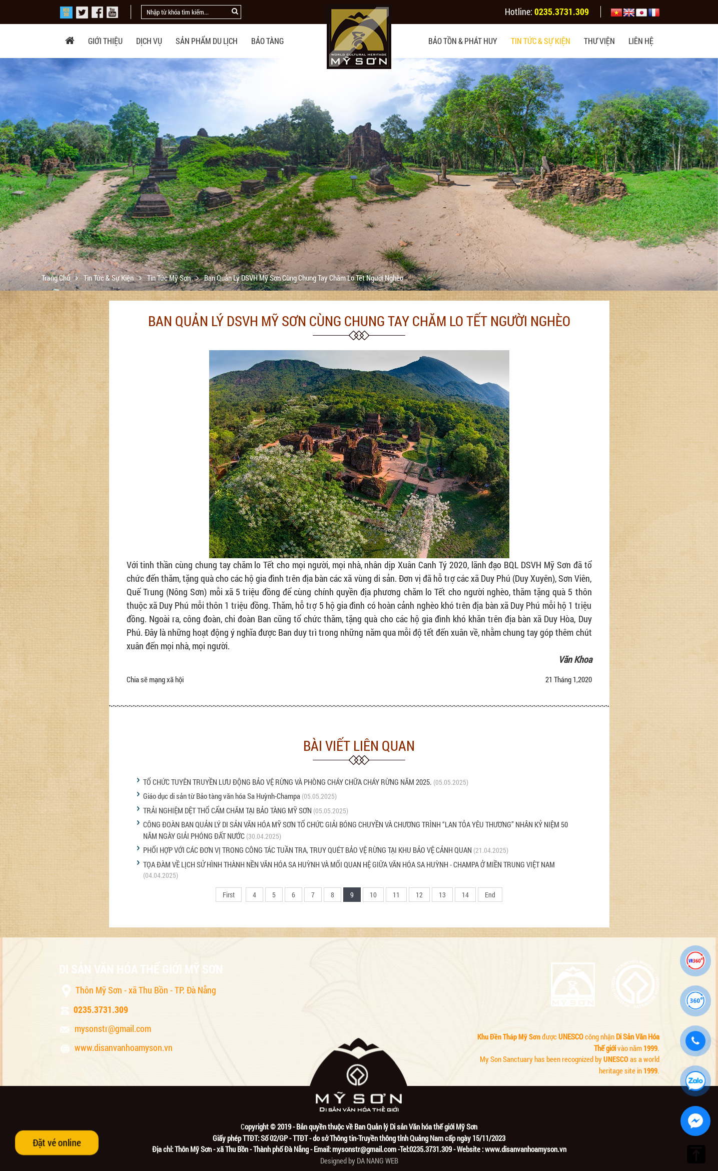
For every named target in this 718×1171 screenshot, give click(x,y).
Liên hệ (640, 41)
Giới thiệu (105, 41)
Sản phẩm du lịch (207, 41)
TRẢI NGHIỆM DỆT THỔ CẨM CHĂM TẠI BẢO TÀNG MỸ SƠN (227, 810)
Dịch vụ (149, 41)
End (490, 894)
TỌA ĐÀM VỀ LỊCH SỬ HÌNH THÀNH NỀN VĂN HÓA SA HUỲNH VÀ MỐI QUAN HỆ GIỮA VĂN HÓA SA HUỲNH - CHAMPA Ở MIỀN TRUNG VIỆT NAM (349, 864)
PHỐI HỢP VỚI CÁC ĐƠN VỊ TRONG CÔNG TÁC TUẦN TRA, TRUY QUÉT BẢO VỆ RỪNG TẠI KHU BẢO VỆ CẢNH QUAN (307, 850)
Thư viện (599, 41)
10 (373, 894)
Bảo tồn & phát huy (462, 41)
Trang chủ (57, 278)
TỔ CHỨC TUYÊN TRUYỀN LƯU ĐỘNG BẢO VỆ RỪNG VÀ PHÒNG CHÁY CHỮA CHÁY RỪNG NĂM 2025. (287, 782)
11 (396, 894)
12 (419, 894)
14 (465, 894)
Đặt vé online (57, 1142)
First (229, 894)
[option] (359, 180)
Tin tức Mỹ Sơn (169, 278)
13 (442, 894)
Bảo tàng (267, 41)
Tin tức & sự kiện (540, 41)
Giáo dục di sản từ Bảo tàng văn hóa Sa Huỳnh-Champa (221, 796)
